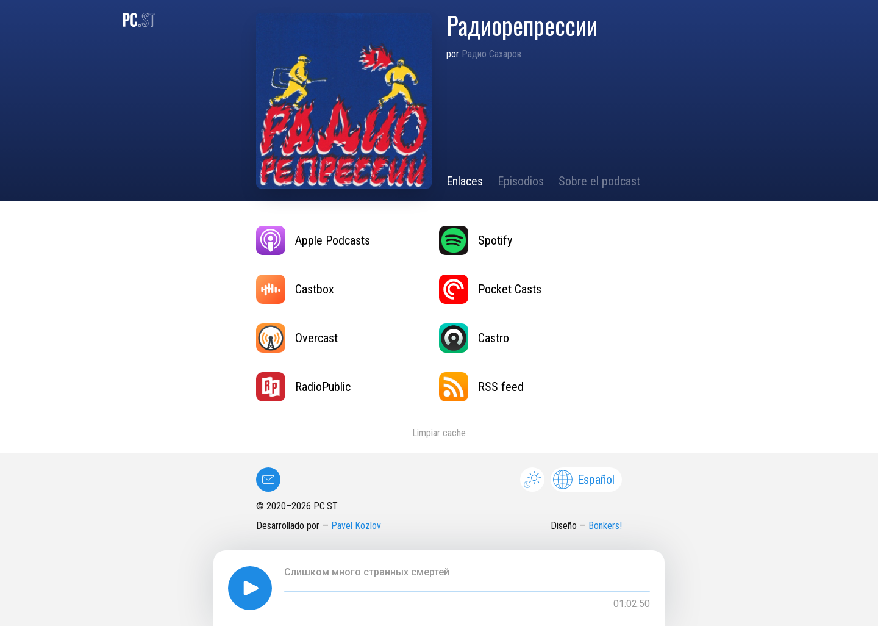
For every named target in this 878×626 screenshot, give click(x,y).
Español (584, 479)
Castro (474, 338)
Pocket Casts (490, 289)
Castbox (295, 289)
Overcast (297, 338)
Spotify (475, 240)
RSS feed (481, 386)
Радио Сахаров (491, 54)
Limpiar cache (439, 433)
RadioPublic (303, 386)
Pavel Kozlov (356, 525)
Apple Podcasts (313, 240)
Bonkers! (605, 525)
